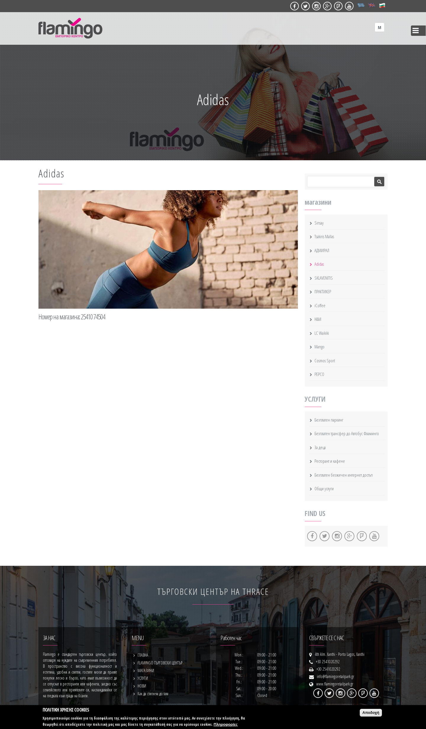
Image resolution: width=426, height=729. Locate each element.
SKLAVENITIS (323, 278)
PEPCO (319, 374)
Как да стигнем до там (153, 693)
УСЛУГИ (143, 678)
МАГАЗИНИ (146, 670)
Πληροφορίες (226, 724)
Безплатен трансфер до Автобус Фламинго (346, 433)
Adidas (319, 264)
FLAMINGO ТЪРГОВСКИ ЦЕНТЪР (160, 663)
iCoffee (319, 305)
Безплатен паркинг (328, 420)
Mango (319, 347)
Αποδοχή (370, 712)
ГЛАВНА (143, 655)
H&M (317, 319)
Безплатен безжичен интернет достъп (343, 475)
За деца (320, 447)
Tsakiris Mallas (324, 236)
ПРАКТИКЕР (322, 291)
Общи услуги (324, 488)
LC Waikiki (321, 333)
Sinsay (319, 223)
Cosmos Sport (324, 360)
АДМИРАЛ (321, 250)
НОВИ (142, 686)
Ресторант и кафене (329, 461)
